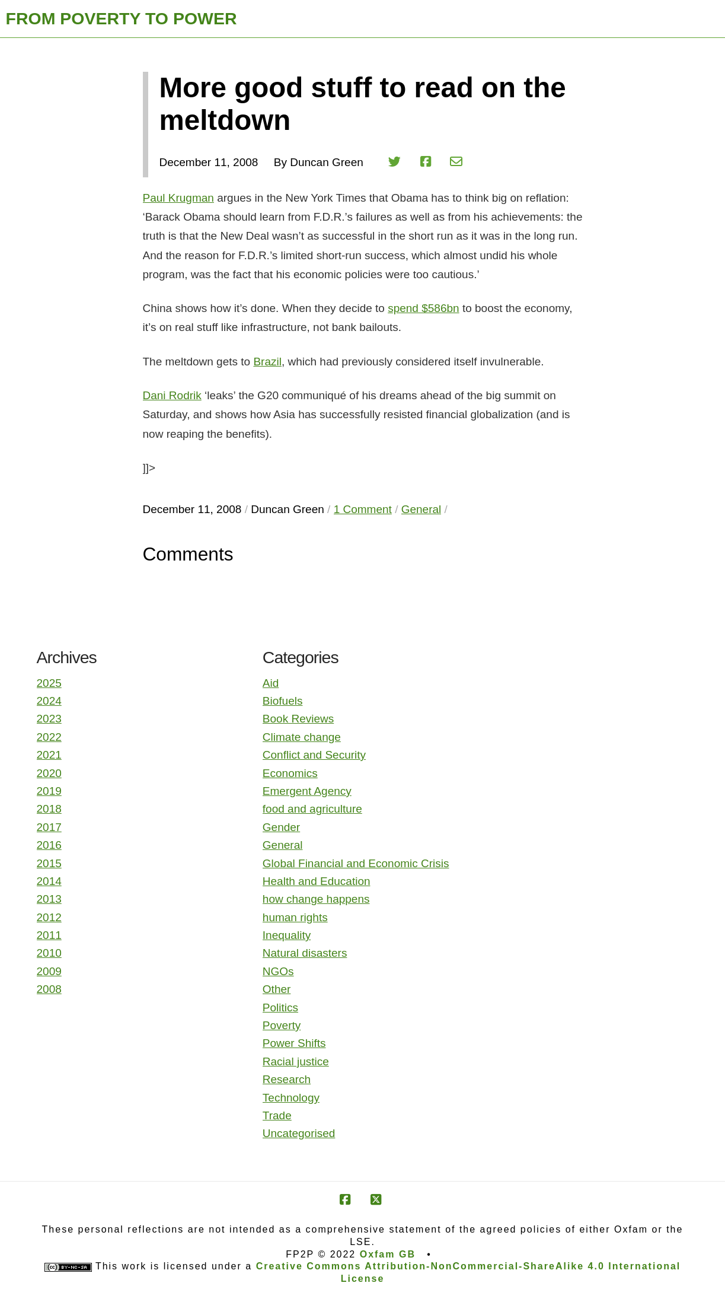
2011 (49, 935)
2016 (49, 845)
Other (277, 989)
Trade (277, 1115)
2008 (49, 989)
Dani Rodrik (172, 395)
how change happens (316, 899)
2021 (49, 755)
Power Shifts (294, 1043)
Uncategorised (299, 1133)
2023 (49, 718)
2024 (49, 701)
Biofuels (283, 701)
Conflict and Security (314, 755)
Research (287, 1079)
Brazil (267, 361)
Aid (271, 683)
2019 (49, 791)
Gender (281, 827)
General (283, 845)
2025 (49, 683)
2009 (49, 971)
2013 (49, 899)
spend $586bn (423, 308)
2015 (49, 863)
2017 (49, 827)
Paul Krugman (178, 198)
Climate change (302, 737)
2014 (49, 881)
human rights (295, 917)
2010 (49, 953)
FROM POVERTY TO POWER (121, 18)
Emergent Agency (307, 791)
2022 (49, 737)
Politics (280, 1007)
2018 (49, 809)
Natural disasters (305, 953)
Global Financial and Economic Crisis (356, 863)
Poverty (282, 1025)
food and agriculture (312, 809)
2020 (49, 773)
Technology (291, 1097)
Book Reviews (298, 718)
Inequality (287, 935)
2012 (49, 917)
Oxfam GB (388, 1254)
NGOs (278, 971)
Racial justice (296, 1061)
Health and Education (317, 881)
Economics (290, 773)
